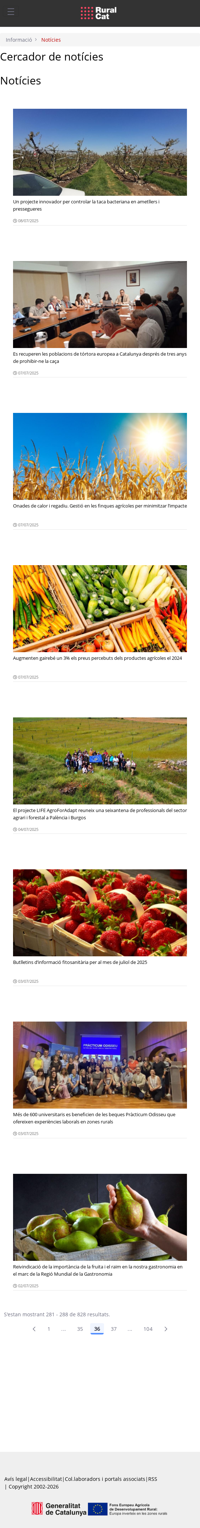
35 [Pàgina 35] (80, 1328)
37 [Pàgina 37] (114, 1328)
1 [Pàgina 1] (48, 1328)
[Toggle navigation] (11, 11)
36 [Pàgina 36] (97, 1328)
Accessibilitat (46, 1478)
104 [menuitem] (148, 1328)
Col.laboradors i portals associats (105, 1478)
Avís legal (15, 1478)
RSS (152, 1478)
